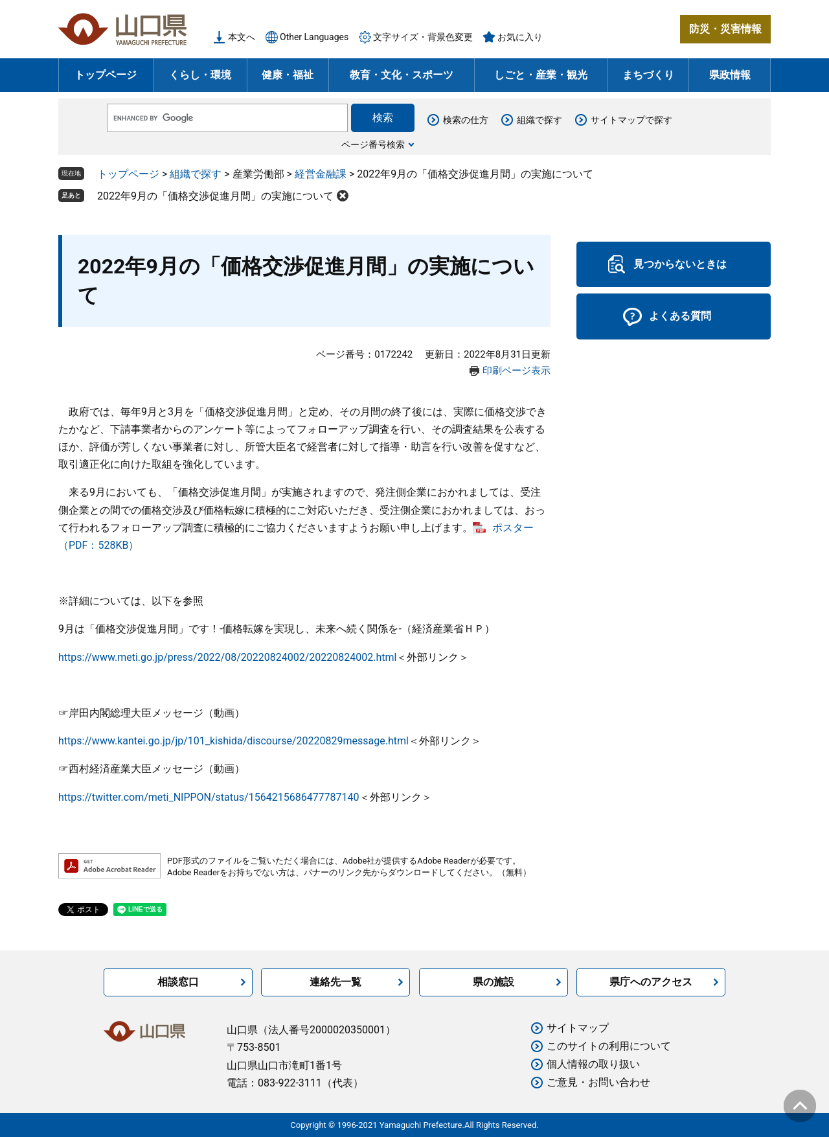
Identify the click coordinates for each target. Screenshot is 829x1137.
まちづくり (648, 75)
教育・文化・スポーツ (401, 75)
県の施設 (493, 982)
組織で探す (539, 120)
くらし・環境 (200, 75)
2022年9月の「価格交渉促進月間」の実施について (215, 196)
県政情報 (730, 75)
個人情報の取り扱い (593, 1064)
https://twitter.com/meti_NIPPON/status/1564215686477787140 (208, 797)
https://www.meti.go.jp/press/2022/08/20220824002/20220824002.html (227, 657)
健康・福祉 (287, 75)
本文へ (241, 37)
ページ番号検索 (373, 144)
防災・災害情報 (725, 29)
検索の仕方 (465, 120)
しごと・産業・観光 (540, 75)
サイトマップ (578, 1028)
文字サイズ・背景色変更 (423, 37)
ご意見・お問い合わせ (598, 1082)
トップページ (105, 75)
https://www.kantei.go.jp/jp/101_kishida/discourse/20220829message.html (233, 741)
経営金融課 (320, 174)
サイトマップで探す (631, 120)
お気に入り (520, 37)
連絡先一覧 (335, 982)
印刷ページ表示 (517, 370)
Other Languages (314, 37)
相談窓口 (178, 982)
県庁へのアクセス (650, 982)
